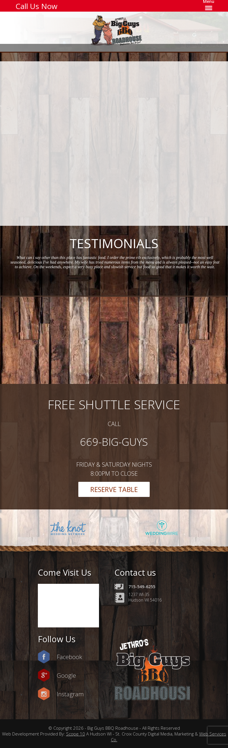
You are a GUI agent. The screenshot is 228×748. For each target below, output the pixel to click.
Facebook (69, 657)
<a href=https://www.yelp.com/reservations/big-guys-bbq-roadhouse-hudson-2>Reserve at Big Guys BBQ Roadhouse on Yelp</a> (117, 143)
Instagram (70, 694)
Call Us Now (36, 6)
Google (66, 675)
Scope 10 (75, 734)
